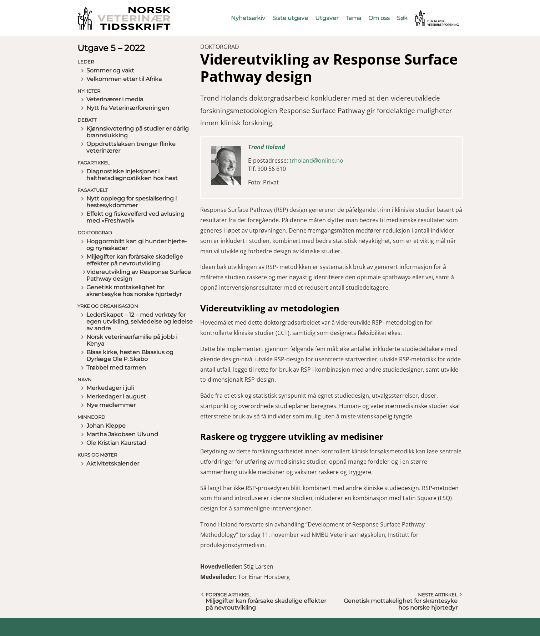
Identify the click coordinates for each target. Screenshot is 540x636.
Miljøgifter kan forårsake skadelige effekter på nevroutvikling (134, 260)
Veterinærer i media (114, 99)
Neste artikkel (438, 594)
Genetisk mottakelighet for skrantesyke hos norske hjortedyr (134, 290)
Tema (353, 18)
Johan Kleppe (106, 425)
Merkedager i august (116, 396)
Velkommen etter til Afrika (124, 79)
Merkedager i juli (110, 388)
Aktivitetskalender (112, 463)
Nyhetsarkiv (248, 18)
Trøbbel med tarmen (116, 367)
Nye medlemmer (111, 405)
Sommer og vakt (110, 70)
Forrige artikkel (228, 594)
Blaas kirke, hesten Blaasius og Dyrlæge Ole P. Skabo (129, 355)
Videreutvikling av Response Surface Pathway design (138, 275)
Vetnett (426, 13)
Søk (402, 18)
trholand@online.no (316, 160)
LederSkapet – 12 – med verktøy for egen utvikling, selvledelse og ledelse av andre (139, 321)
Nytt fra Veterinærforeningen (127, 108)
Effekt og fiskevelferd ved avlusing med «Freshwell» (135, 217)
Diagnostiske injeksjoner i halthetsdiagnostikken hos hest (132, 175)
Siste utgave (290, 18)
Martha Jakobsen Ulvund (122, 434)
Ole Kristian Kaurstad (116, 442)
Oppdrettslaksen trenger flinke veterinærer (131, 147)
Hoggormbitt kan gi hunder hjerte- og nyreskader (136, 244)
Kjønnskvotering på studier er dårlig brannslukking (137, 132)
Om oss (379, 18)
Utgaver (326, 18)
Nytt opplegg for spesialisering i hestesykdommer (131, 202)
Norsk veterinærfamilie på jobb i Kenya (131, 340)
